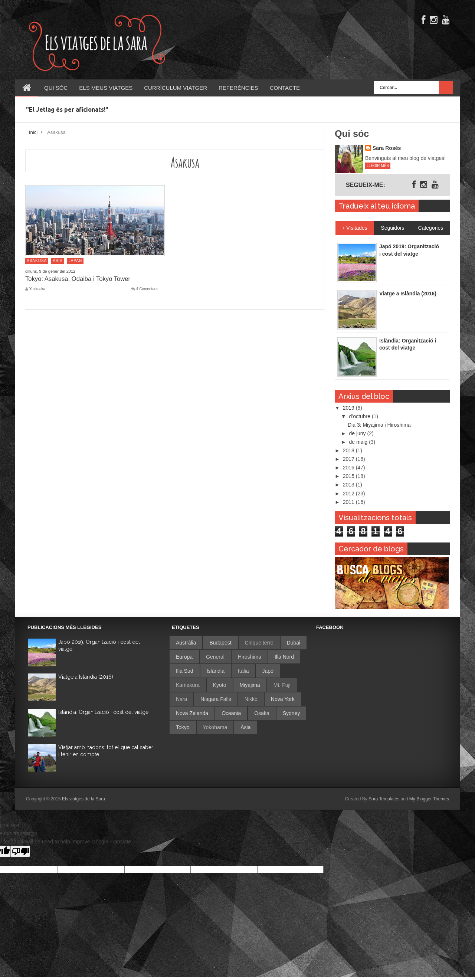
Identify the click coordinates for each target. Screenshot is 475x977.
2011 (349, 502)
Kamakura (188, 685)
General (215, 657)
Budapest (220, 643)
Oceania (231, 713)
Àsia (58, 261)
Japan (75, 261)
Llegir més (378, 166)
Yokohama (215, 727)
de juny (358, 433)
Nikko (251, 699)
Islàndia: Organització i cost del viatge (103, 712)
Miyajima (250, 685)
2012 (349, 493)
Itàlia (243, 671)
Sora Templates (383, 798)
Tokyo (183, 727)
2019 (349, 408)
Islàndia (216, 671)
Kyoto (219, 685)
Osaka (261, 713)
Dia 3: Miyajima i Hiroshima (379, 425)
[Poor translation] (20, 851)
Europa (184, 657)
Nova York (283, 699)
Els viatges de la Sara (83, 798)
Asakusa (37, 261)
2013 (349, 485)
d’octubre (360, 416)
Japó (267, 671)
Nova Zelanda (192, 713)
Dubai (294, 643)
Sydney (291, 713)
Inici (33, 132)
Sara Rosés (387, 148)
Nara (181, 699)
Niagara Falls (215, 699)
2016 (349, 468)
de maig (359, 442)
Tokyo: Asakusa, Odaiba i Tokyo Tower (80, 278)
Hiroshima (249, 657)
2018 (349, 450)
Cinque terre (259, 643)
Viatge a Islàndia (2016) (85, 677)
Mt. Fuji (282, 685)
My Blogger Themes (429, 798)
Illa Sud (184, 671)
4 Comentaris (147, 289)
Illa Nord (284, 657)
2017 (349, 459)
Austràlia (186, 643)
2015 (349, 476)
